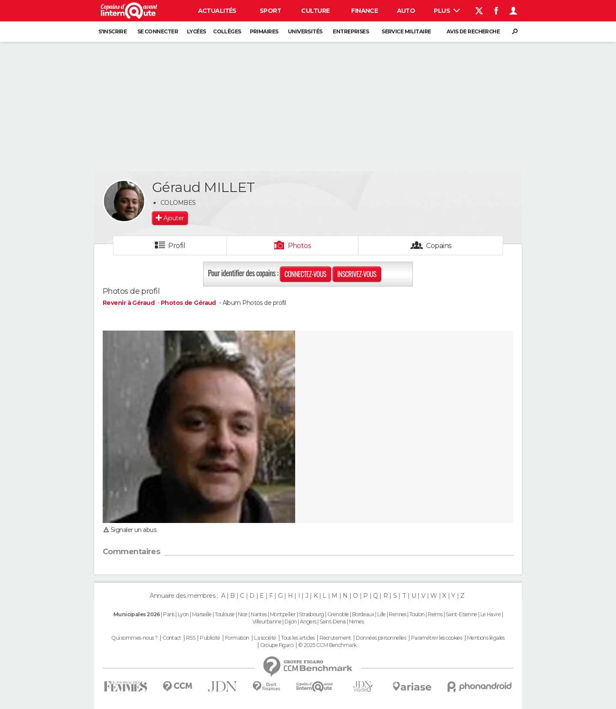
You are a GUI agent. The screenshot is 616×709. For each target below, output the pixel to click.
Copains (438, 246)
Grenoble (338, 614)
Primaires (264, 31)
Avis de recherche (473, 31)
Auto (406, 11)
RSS (190, 638)
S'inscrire (112, 31)
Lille (381, 614)
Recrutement (335, 638)
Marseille (202, 614)
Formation (237, 638)
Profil (176, 246)
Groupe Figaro (276, 645)
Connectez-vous (305, 274)
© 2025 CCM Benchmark (327, 645)
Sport (270, 11)
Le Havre (490, 614)
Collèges (227, 31)
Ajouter (173, 218)
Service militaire (406, 31)
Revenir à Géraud (129, 303)
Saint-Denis (333, 621)
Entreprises (351, 31)
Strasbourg (311, 614)
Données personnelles (381, 638)
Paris (168, 614)
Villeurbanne (266, 621)
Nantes (259, 614)
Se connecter (157, 31)
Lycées (196, 31)
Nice (243, 614)
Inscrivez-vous (356, 274)
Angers (308, 621)
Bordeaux (363, 614)
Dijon (290, 621)
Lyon (183, 614)
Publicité (210, 638)
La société (265, 638)
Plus (447, 11)
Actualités (217, 11)
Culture (315, 11)
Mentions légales (486, 638)
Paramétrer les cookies (436, 638)
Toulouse (225, 614)
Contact (172, 638)
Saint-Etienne (461, 614)
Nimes (356, 621)
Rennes (397, 614)
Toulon (417, 614)
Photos (299, 246)
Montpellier (283, 614)
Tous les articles (297, 638)
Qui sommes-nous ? (134, 638)
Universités (305, 31)
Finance (364, 11)
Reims (435, 614)
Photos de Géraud (188, 303)
